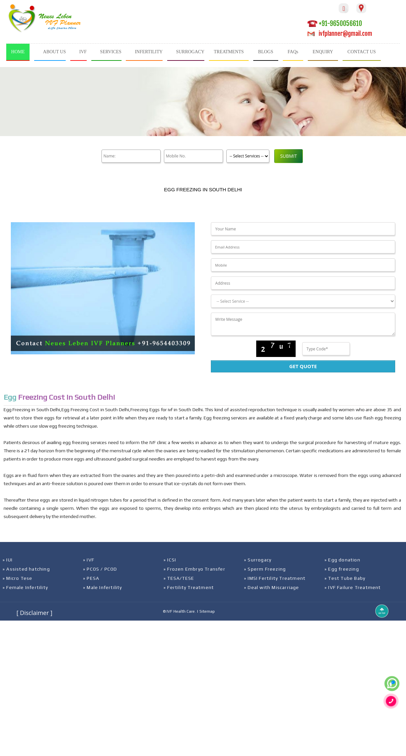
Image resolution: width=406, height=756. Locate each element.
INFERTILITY (149, 51)
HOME (18, 51)
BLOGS (265, 51)
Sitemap (207, 611)
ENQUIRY (323, 51)
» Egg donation (342, 559)
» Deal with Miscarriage (271, 587)
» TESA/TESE (179, 578)
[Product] (247, 156)
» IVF (88, 559)
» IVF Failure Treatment (353, 587)
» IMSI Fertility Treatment (274, 578)
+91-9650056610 (334, 23)
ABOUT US (54, 51)
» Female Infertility (25, 587)
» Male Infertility (102, 587)
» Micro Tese (17, 578)
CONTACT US (362, 51)
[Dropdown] (303, 301)
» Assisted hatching (26, 569)
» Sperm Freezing (265, 569)
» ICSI (170, 559)
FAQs (293, 51)
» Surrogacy (257, 559)
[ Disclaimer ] (34, 613)
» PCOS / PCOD (100, 569)
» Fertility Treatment (189, 587)
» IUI (7, 559)
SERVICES (111, 51)
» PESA (91, 578)
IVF (83, 51)
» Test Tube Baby (345, 578)
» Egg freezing (342, 569)
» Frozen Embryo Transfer (194, 569)
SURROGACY (190, 51)
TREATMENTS (229, 51)
